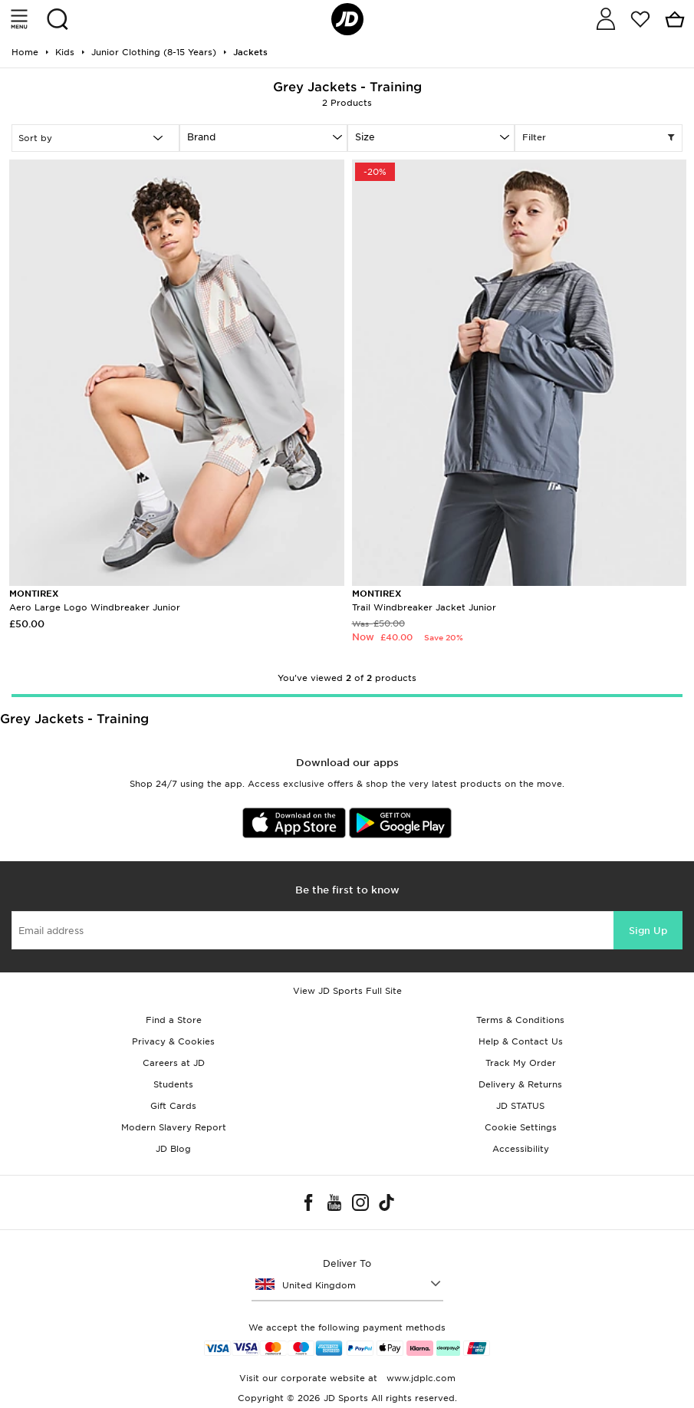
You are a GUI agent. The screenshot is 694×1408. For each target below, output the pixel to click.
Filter (598, 138)
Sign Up (648, 930)
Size (365, 137)
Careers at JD (174, 1063)
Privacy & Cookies (173, 1041)
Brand (201, 137)
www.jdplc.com (419, 1378)
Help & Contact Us (521, 1041)
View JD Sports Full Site (347, 990)
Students (173, 1084)
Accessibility (520, 1148)
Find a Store (174, 1020)
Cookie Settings (521, 1127)
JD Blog (173, 1148)
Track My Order (520, 1063)
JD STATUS (520, 1105)
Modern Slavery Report (173, 1127)
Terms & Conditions (520, 1020)
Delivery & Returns (520, 1084)
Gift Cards (173, 1105)
